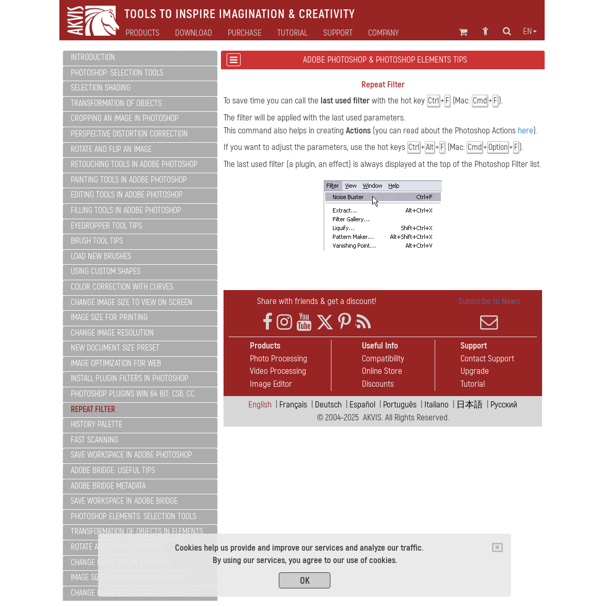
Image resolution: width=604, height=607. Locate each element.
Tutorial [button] (292, 33)
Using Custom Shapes (105, 271)
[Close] (497, 547)
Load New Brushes (101, 256)
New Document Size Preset (115, 348)
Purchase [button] (245, 33)
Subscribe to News (488, 313)
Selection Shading (101, 88)
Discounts (378, 383)
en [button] (530, 31)
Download (193, 33)
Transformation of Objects (116, 103)
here (525, 130)
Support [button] (338, 33)
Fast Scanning (94, 440)
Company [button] (383, 33)
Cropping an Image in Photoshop (125, 118)
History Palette (96, 424)
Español (362, 404)
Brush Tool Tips (97, 241)
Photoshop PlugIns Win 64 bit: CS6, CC (133, 394)
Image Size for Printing (109, 317)
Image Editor (271, 383)
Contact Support (487, 358)
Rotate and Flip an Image (111, 149)
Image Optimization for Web (116, 363)
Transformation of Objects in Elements (137, 531)
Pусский (503, 404)
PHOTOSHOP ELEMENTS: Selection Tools (133, 516)
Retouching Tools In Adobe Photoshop (134, 164)
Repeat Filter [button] (93, 409)
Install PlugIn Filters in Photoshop (129, 378)
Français (293, 404)
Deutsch (328, 404)
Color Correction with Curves (122, 287)
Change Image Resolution (112, 333)
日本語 (469, 404)
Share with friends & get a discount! (316, 301)
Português (400, 404)
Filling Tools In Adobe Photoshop (126, 210)
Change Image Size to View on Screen (132, 302)
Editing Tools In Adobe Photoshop (127, 195)
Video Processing (278, 371)
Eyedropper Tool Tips (106, 226)
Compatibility (383, 358)
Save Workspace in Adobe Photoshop (131, 455)
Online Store (382, 371)
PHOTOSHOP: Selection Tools (117, 73)
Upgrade (474, 371)
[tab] (140, 58)
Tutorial (472, 383)
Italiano (436, 404)
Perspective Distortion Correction (129, 134)
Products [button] (142, 33)
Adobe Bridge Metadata (108, 486)
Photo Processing (278, 358)
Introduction (93, 57)
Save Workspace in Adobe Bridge (124, 501)
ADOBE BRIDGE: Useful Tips (113, 470)
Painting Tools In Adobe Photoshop (129, 180)
